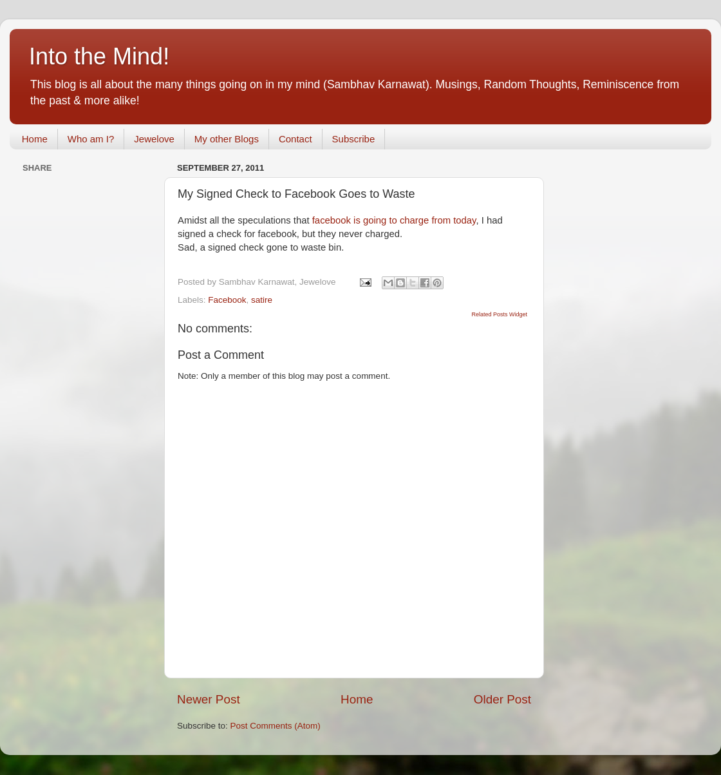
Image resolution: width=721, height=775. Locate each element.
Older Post (502, 699)
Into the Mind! (99, 56)
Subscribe (353, 138)
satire (261, 300)
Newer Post (208, 699)
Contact (295, 138)
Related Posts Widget (499, 314)
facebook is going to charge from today (394, 220)
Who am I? (91, 138)
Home (35, 138)
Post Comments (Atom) (275, 726)
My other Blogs (226, 138)
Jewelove (154, 138)
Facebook (227, 300)
